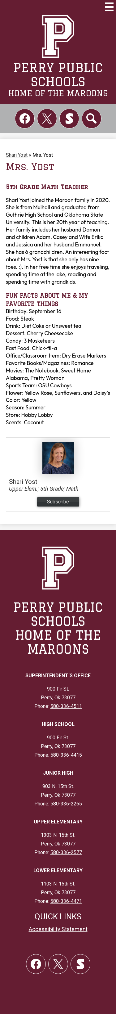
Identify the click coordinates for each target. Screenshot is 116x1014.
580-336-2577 (66, 852)
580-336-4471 (66, 901)
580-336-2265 (66, 804)
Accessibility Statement (58, 929)
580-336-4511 (66, 706)
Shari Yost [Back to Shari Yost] (17, 155)
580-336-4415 (66, 755)
